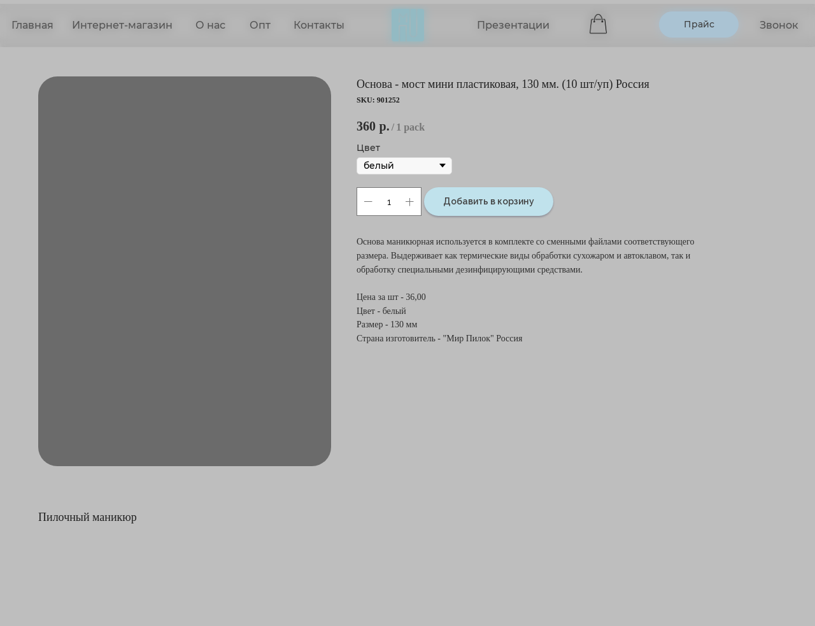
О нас (210, 25)
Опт (260, 25)
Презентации (513, 25)
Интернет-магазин (122, 25)
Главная (32, 25)
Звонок (779, 25)
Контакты (319, 25)
